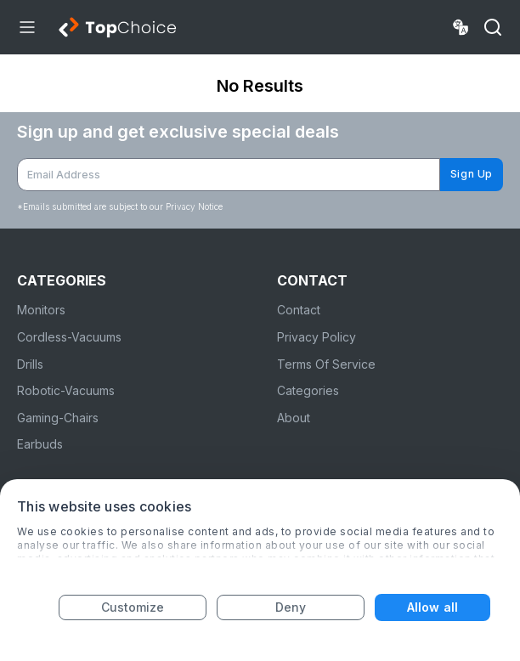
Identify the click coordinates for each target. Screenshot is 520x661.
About (293, 417)
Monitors (41, 309)
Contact (298, 309)
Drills (30, 364)
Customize (133, 607)
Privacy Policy (316, 337)
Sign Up (471, 173)
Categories (308, 390)
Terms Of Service (326, 364)
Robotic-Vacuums (66, 390)
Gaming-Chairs (58, 417)
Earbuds (40, 444)
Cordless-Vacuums (69, 337)
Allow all (432, 607)
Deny (290, 607)
